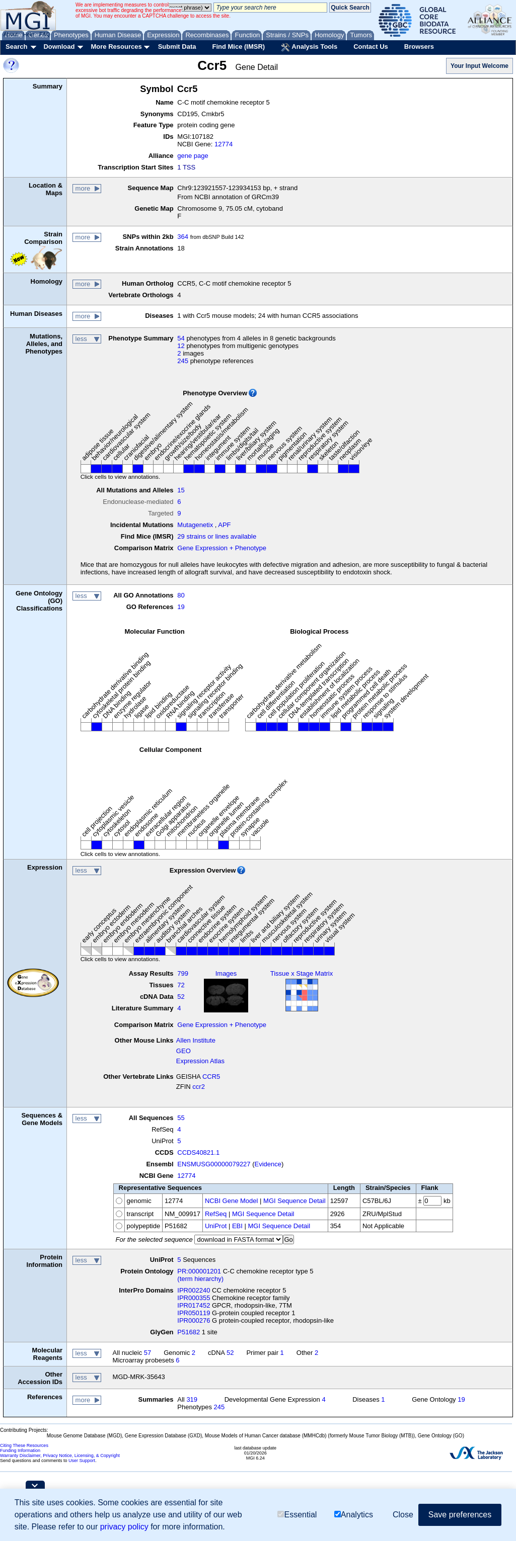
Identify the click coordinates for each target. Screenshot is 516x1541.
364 (182, 236)
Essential (297, 1514)
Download (59, 46)
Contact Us (370, 46)
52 (180, 996)
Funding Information (20, 1450)
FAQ (44, 34)
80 (180, 595)
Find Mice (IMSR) (238, 46)
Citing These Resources (24, 1445)
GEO (183, 1051)
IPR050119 (193, 1313)
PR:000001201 (199, 1271)
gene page (192, 155)
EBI (237, 1226)
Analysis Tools (309, 47)
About (11, 34)
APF (224, 525)
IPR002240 (193, 1290)
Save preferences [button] (459, 1514)
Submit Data (177, 46)
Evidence (268, 1164)
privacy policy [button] (124, 1526)
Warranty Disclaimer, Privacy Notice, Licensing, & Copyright (60, 1455)
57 (147, 1352)
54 (180, 338)
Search (16, 46)
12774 (223, 144)
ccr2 (198, 1086)
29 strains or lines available (216, 536)
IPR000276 (193, 1320)
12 (180, 346)
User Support (81, 1460)
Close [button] (403, 1514)
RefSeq (216, 1214)
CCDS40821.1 (198, 1152)
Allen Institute (195, 1040)
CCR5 (211, 1076)
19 (180, 607)
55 (180, 1118)
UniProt (216, 1226)
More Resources (116, 46)
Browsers (419, 46)
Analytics (353, 1514)
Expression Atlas (200, 1061)
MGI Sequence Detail (294, 1201)
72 (180, 985)
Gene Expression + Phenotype (221, 548)
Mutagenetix (195, 525)
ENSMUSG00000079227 (213, 1164)
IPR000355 (193, 1298)
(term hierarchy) (200, 1278)
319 (191, 1399)
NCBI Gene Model (231, 1201)
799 (182, 973)
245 (182, 361)
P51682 (188, 1332)
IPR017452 (193, 1305)
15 (180, 490)
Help (28, 34)
